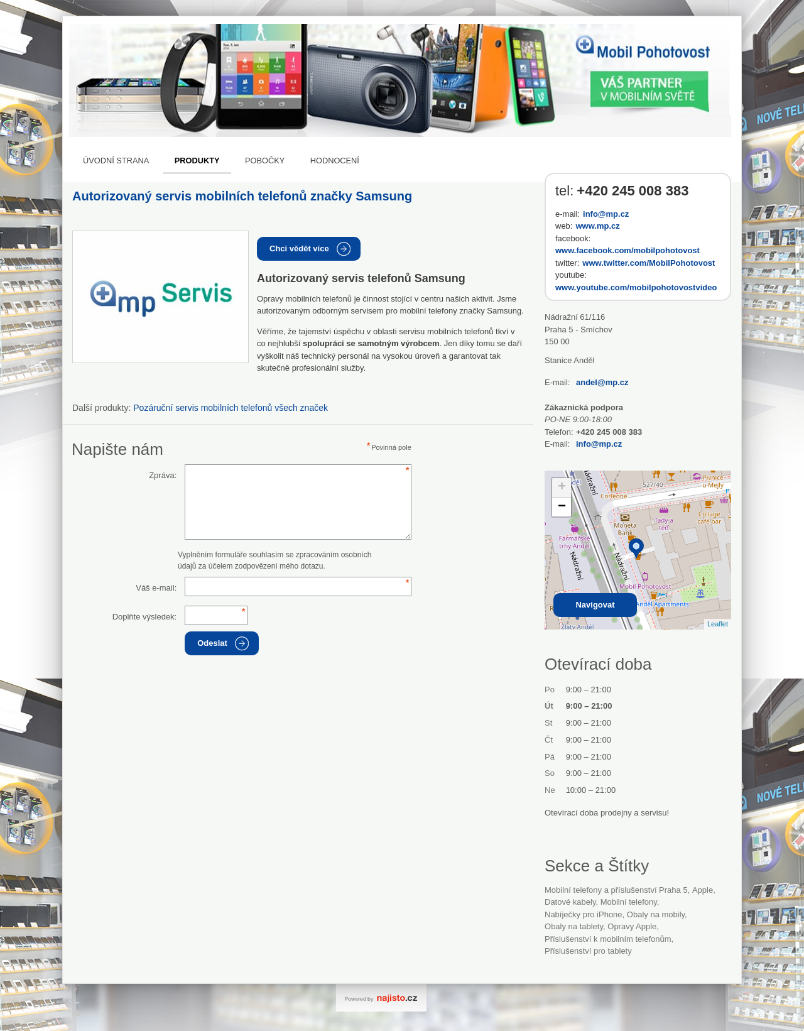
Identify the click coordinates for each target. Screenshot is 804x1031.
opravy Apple (631, 926)
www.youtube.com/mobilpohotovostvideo (636, 287)
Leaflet (717, 624)
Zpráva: (163, 475)
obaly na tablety (574, 926)
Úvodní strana (116, 160)
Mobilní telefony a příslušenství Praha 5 (616, 890)
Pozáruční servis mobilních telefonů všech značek (230, 408)
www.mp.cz (597, 226)
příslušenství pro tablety (588, 951)
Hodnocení (334, 160)
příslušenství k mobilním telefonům (608, 939)
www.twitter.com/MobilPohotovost (648, 263)
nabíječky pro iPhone (583, 914)
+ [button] (562, 487)
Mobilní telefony (628, 902)
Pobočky (265, 160)
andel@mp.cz (602, 382)
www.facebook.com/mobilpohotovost (627, 250)
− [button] (562, 507)
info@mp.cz (606, 214)
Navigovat (594, 604)
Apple (702, 890)
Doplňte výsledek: (144, 616)
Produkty (197, 160)
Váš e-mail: (156, 587)
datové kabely (570, 902)
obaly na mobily (656, 914)
